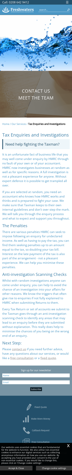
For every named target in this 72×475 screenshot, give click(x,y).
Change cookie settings (54, 468)
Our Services (18, 124)
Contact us (36, 91)
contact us (19, 349)
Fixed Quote (36, 407)
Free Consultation (36, 442)
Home (5, 124)
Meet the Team (35, 98)
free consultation (22, 358)
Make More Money (36, 419)
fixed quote (48, 358)
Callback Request (36, 430)
